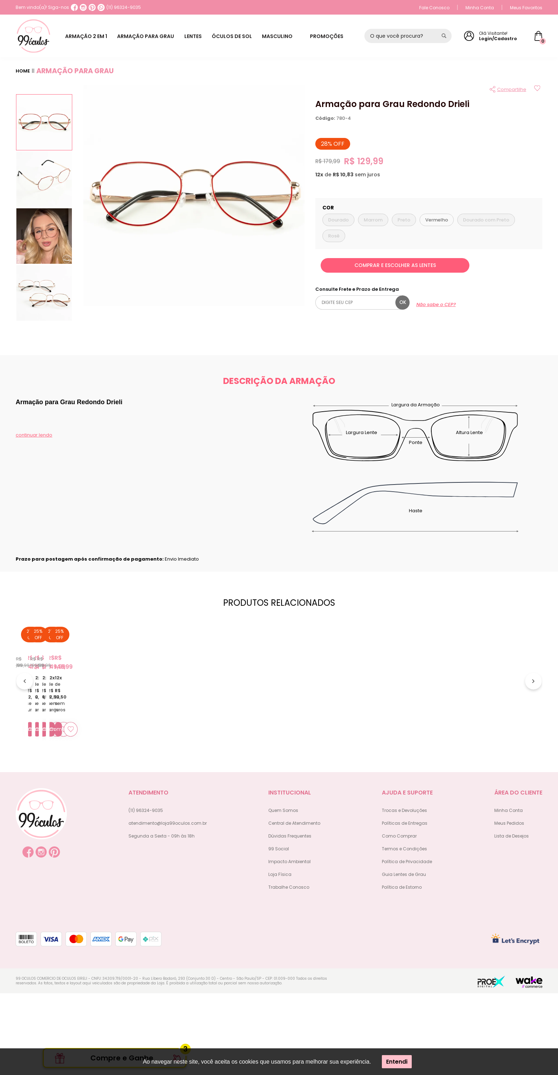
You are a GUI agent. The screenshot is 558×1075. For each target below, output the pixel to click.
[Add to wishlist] (537, 89)
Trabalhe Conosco (288, 969)
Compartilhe (511, 89)
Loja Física (279, 956)
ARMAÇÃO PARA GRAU (149, 36)
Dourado (338, 219)
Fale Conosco (434, 8)
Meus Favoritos (526, 8)
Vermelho (436, 219)
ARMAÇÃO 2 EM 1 (88, 36)
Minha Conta (479, 8)
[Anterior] (24, 723)
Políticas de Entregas (404, 905)
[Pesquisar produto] (444, 35)
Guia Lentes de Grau (404, 956)
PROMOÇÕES (332, 36)
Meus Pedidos (509, 905)
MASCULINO (288, 36)
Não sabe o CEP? (436, 304)
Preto (404, 219)
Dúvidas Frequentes (289, 918)
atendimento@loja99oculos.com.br (167, 905)
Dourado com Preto (486, 219)
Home (23, 71)
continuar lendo (34, 435)
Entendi (396, 1062)
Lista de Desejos (511, 918)
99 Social (278, 930)
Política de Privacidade (407, 943)
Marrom (373, 219)
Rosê (333, 235)
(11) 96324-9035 (119, 7)
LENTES (199, 36)
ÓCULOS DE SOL (240, 36)
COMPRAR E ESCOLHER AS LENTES (395, 265)
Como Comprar (399, 918)
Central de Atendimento (294, 905)
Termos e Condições (404, 930)
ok (402, 302)
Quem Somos (283, 892)
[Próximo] (533, 723)
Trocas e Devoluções (404, 892)
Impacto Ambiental (289, 943)
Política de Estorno (402, 969)
